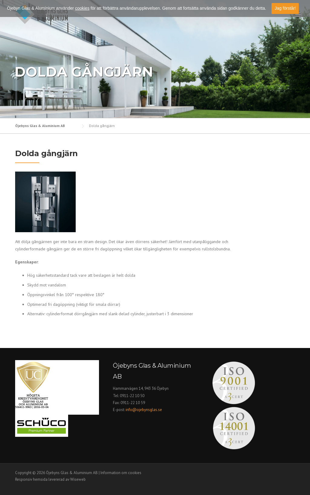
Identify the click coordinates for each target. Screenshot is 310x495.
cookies (82, 8)
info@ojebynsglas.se (144, 409)
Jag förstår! (285, 8)
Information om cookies (121, 472)
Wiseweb (78, 479)
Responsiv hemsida (31, 479)
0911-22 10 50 (132, 395)
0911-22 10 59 (132, 402)
